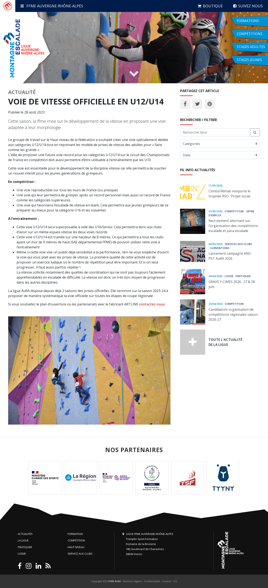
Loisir (22, 553)
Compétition (76, 540)
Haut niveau (76, 547)
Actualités (25, 534)
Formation (75, 534)
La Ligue (23, 540)
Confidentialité (152, 581)
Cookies (166, 581)
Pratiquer (25, 547)
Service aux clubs (80, 553)
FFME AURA (114, 581)
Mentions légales (132, 581)
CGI (175, 581)
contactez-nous (152, 304)
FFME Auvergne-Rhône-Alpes (52, 5)
